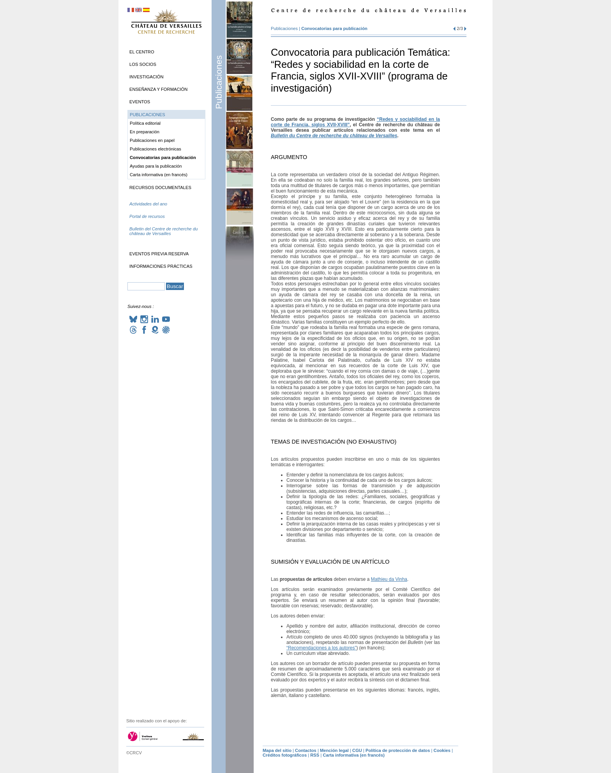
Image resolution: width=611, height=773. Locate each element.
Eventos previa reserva (159, 253)
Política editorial (145, 123)
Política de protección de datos (398, 750)
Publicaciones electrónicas (155, 149)
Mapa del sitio (277, 750)
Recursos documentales (160, 187)
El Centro (141, 52)
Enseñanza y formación (158, 89)
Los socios (142, 64)
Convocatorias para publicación (334, 28)
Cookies (442, 750)
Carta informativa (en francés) (158, 174)
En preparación (144, 131)
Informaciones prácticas (160, 266)
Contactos (305, 750)
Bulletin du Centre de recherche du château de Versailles (334, 135)
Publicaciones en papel (152, 140)
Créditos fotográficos (285, 755)
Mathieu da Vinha (389, 579)
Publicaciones (219, 82)
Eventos (139, 101)
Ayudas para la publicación (156, 166)
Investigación (146, 76)
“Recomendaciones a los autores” (321, 648)
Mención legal (334, 750)
